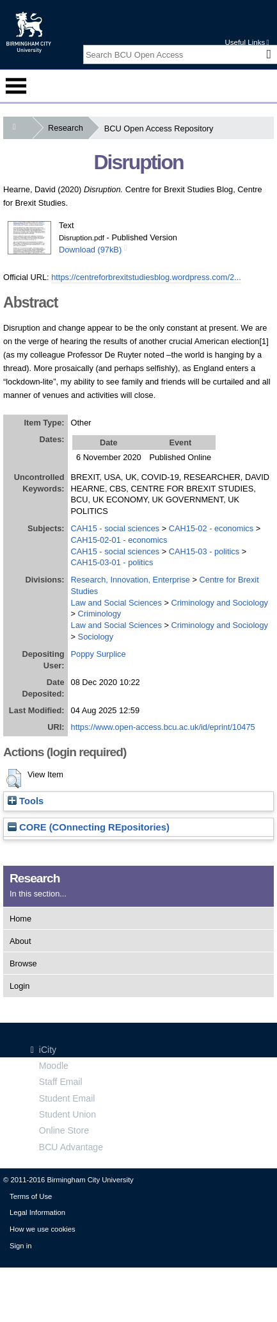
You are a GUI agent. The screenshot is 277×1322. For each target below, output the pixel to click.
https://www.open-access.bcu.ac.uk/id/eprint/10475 (163, 727)
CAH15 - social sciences (115, 528)
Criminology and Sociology (219, 602)
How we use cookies (42, 1229)
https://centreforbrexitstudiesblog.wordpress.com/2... (146, 277)
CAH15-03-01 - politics (112, 562)
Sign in (20, 1246)
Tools (26, 801)
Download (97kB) (90, 249)
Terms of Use (31, 1196)
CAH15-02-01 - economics (119, 540)
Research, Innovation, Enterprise (130, 579)
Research (68, 128)
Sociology (96, 636)
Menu (16, 86)
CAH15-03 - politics (204, 551)
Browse (23, 963)
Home (20, 918)
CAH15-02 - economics (211, 528)
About (20, 941)
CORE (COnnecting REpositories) (89, 827)
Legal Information (37, 1212)
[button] (13, 778)
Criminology (100, 613)
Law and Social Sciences (116, 602)
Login (19, 986)
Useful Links (247, 42)
